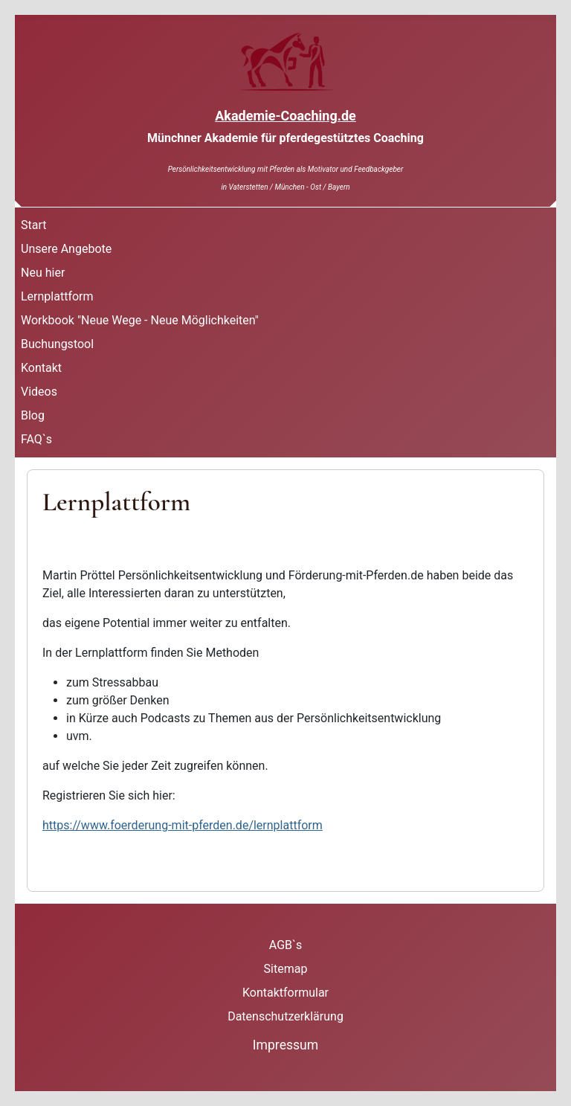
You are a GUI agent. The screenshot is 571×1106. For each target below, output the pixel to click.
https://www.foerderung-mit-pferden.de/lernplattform (182, 825)
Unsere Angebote (66, 249)
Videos (39, 392)
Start (33, 225)
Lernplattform (57, 296)
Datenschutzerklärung (285, 1016)
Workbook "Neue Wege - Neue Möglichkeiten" (140, 320)
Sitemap (286, 969)
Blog (33, 415)
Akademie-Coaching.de (285, 115)
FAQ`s (36, 439)
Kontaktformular (285, 993)
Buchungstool (57, 344)
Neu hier (43, 273)
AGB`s (285, 945)
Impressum (286, 1045)
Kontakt (41, 368)
